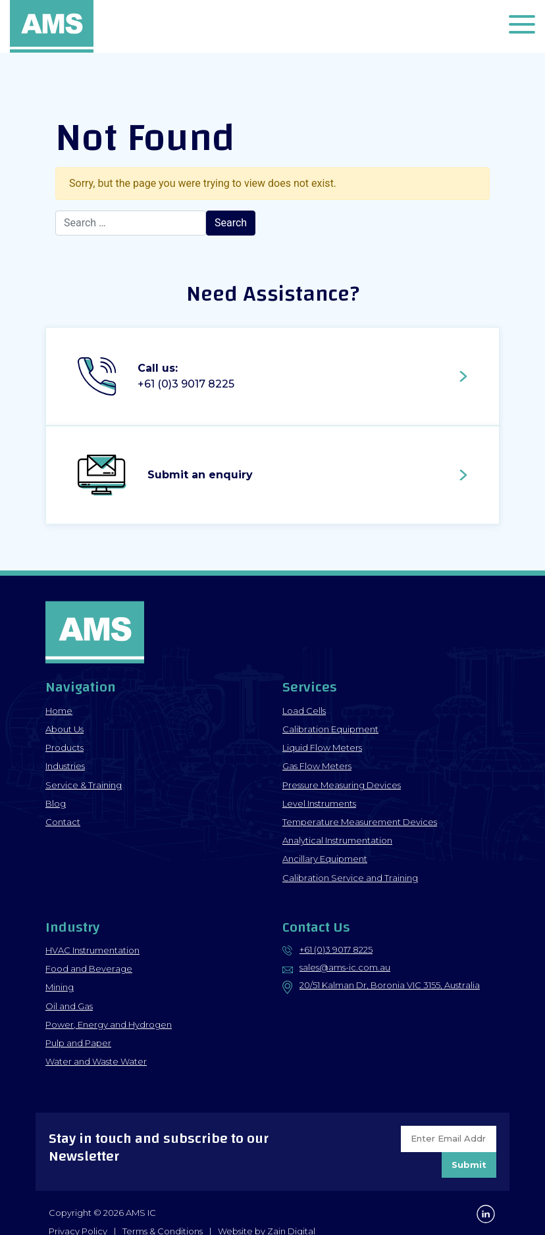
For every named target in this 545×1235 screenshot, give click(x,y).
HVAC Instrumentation (92, 950)
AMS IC (52, 26)
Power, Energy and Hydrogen (108, 1024)
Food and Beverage (88, 968)
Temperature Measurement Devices (359, 822)
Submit (469, 1164)
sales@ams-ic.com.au (344, 967)
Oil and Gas (69, 1006)
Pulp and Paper (78, 1043)
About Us (64, 729)
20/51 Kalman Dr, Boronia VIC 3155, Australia (389, 985)
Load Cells (304, 710)
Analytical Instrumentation (337, 840)
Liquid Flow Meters (322, 747)
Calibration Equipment (330, 729)
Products (64, 747)
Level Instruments (319, 803)
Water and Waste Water (96, 1061)
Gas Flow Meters (316, 766)
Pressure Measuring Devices (341, 785)
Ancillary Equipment (324, 858)
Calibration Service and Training (350, 877)
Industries (65, 766)
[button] (522, 26)
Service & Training (83, 785)
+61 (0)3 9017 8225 (336, 949)
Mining (59, 987)
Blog (55, 803)
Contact (62, 822)
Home (58, 710)
